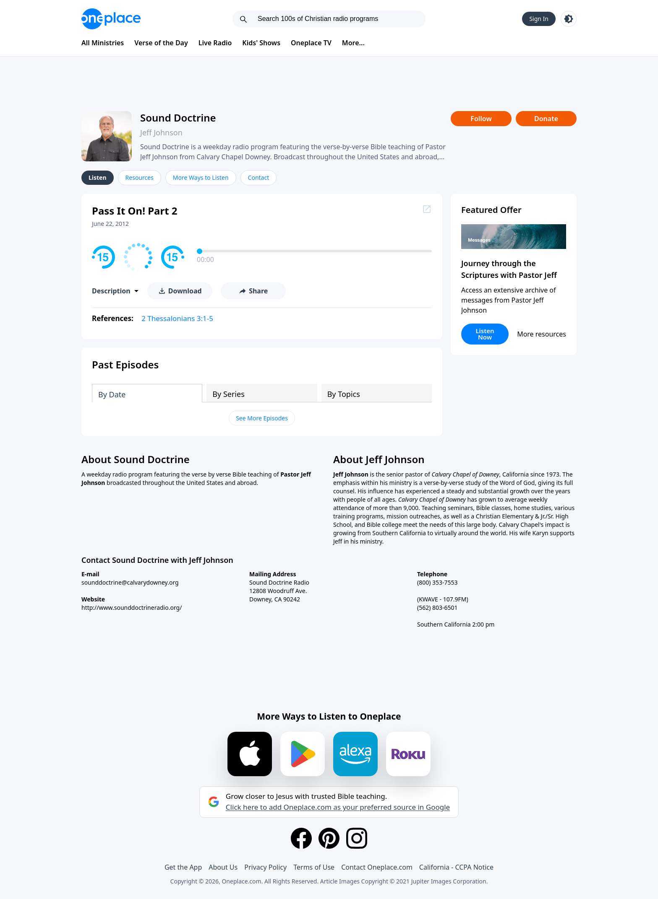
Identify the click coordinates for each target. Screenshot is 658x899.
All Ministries (102, 42)
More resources (541, 334)
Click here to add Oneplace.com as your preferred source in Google (338, 807)
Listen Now (484, 333)
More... (353, 42)
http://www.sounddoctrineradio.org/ (131, 607)
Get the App (183, 867)
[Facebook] (301, 838)
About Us (223, 867)
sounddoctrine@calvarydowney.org (130, 582)
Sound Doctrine (178, 117)
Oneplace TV (311, 42)
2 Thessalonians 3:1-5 (177, 318)
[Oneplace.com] (111, 18)
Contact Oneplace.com (377, 867)
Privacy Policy (265, 867)
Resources (139, 177)
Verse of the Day (161, 42)
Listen (98, 177)
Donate (546, 118)
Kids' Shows (261, 42)
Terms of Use (313, 867)
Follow (480, 118)
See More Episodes (262, 418)
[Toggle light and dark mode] (569, 19)
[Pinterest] (329, 838)
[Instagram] (356, 838)
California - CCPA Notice (456, 867)
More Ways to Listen (201, 177)
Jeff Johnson (161, 132)
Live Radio (215, 42)
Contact (258, 177)
